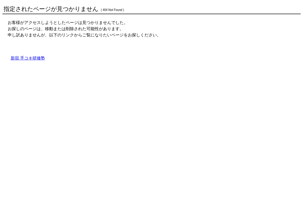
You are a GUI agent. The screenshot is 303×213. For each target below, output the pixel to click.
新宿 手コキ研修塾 (28, 58)
